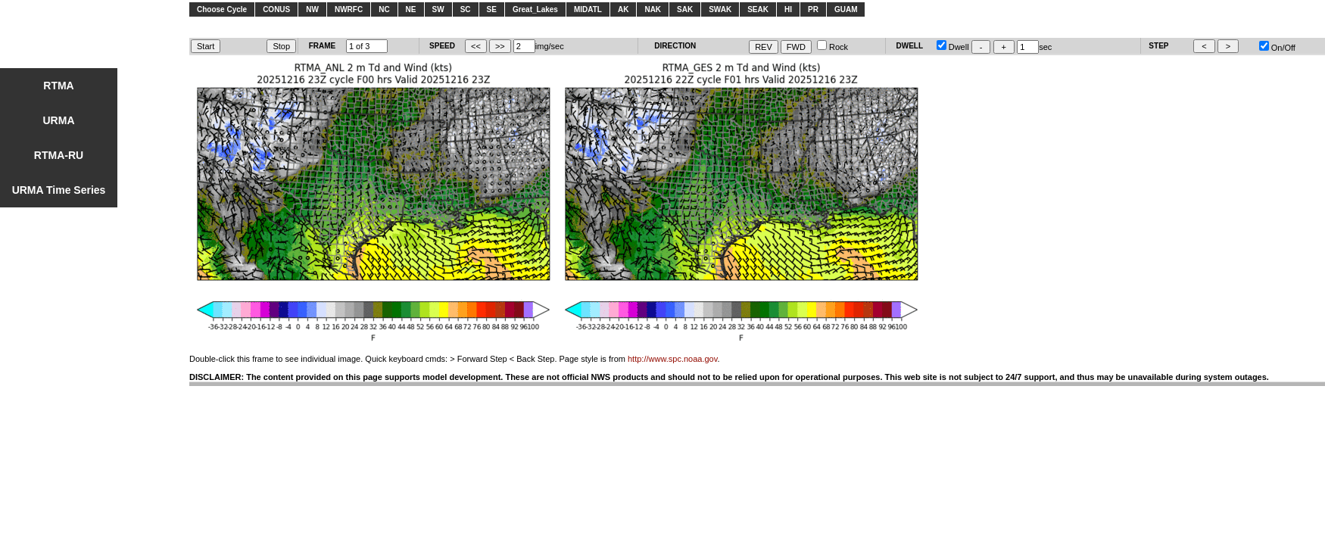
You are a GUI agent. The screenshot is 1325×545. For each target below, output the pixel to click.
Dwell (953, 46)
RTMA (58, 85)
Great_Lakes (535, 9)
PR (813, 9)
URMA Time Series (59, 190)
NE (411, 9)
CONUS (276, 9)
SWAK (720, 9)
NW (312, 9)
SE (492, 9)
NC (384, 9)
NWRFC (349, 9)
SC (465, 9)
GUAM (846, 9)
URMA (59, 120)
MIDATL (588, 9)
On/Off (1277, 47)
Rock (832, 46)
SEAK (757, 9)
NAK (652, 9)
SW (438, 9)
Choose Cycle (222, 9)
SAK (685, 9)
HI (788, 9)
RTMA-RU (58, 155)
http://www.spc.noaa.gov (672, 358)
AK (623, 9)
